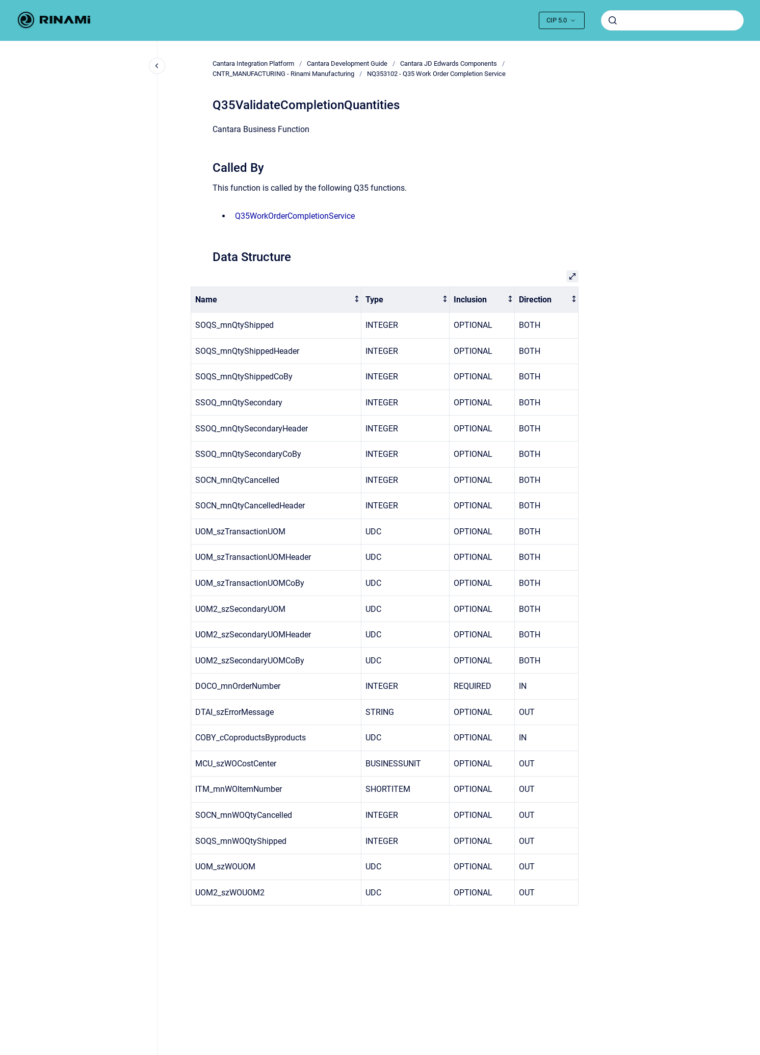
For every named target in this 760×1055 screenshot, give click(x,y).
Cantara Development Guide (347, 63)
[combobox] (672, 20)
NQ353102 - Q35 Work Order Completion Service (436, 74)
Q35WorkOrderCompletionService (295, 216)
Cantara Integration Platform (253, 63)
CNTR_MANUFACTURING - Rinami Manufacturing (283, 74)
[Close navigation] (157, 66)
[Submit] (613, 20)
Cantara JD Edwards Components (448, 63)
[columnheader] (276, 300)
